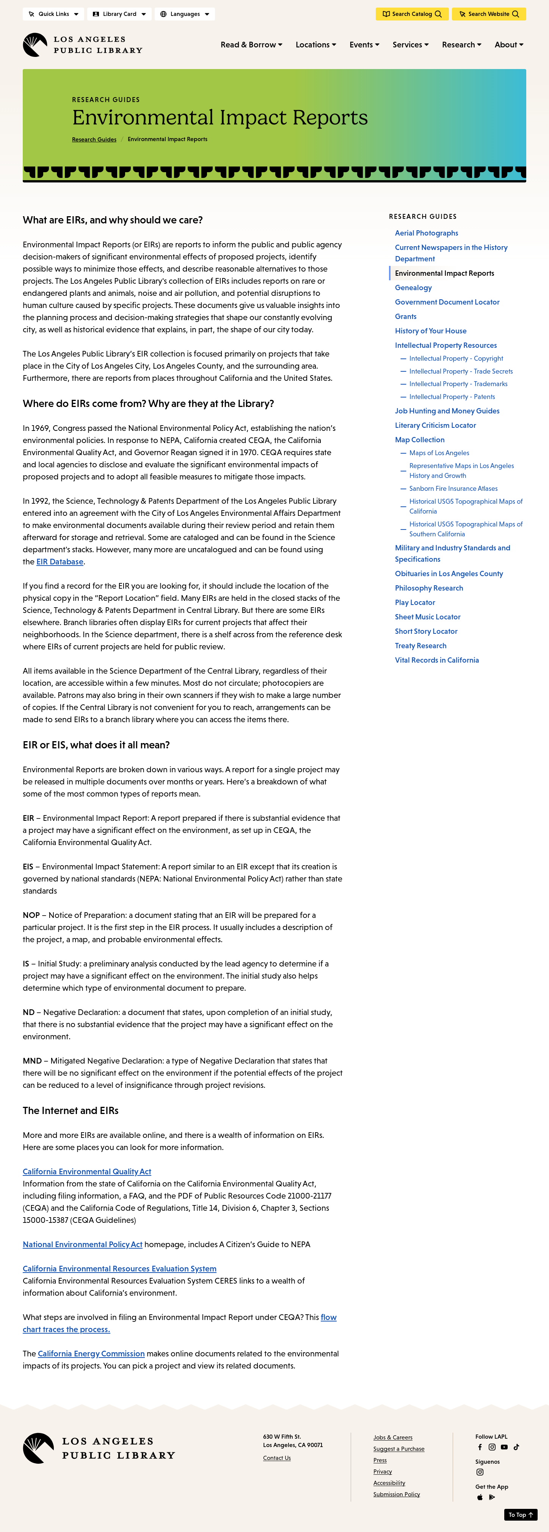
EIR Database (59, 561)
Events (361, 44)
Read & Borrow (248, 44)
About (506, 44)
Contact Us (277, 1458)
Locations (313, 44)
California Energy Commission (91, 1353)
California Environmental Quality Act (87, 1171)
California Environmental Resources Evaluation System (119, 1268)
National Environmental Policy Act (83, 1244)
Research (458, 44)
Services (407, 44)
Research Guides (106, 100)
